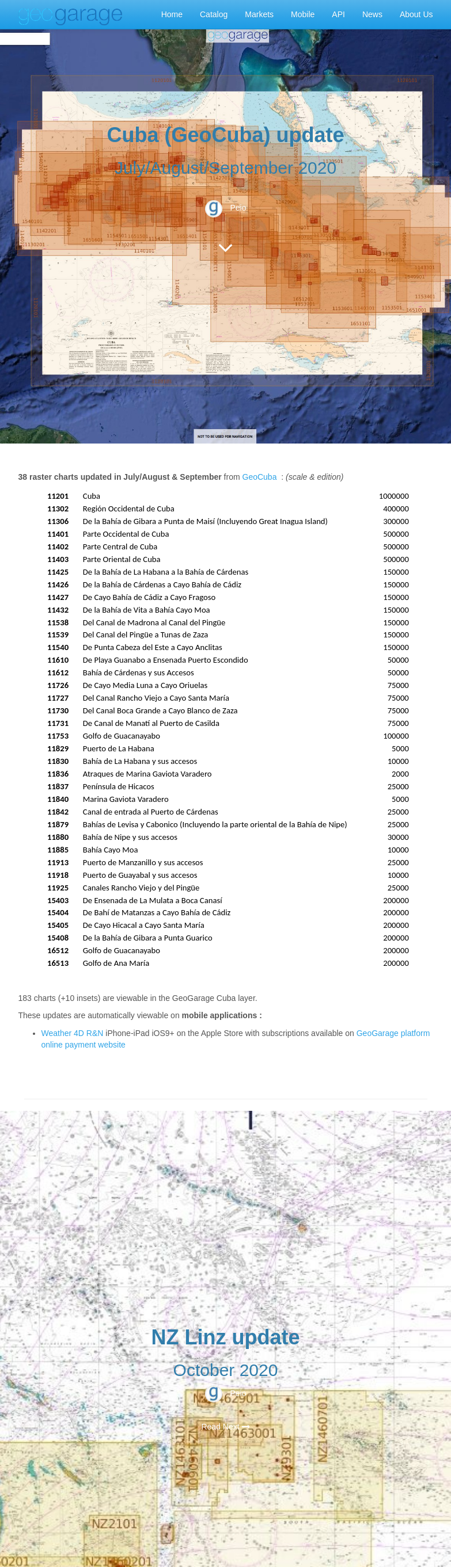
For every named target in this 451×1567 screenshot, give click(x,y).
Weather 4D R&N (72, 1033)
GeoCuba (259, 476)
